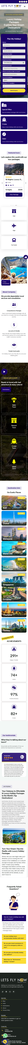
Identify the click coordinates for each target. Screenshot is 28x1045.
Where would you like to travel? (11, 71)
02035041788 (8, 1031)
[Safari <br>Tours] (14, 400)
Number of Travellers (8, 83)
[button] (2, 183)
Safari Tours (14, 406)
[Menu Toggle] (24, 6)
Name (4, 42)
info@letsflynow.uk (10, 1036)
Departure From (7, 65)
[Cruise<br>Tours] (14, 441)
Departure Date (7, 60)
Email (4, 48)
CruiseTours (14, 447)
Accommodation (7, 77)
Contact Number (7, 54)
